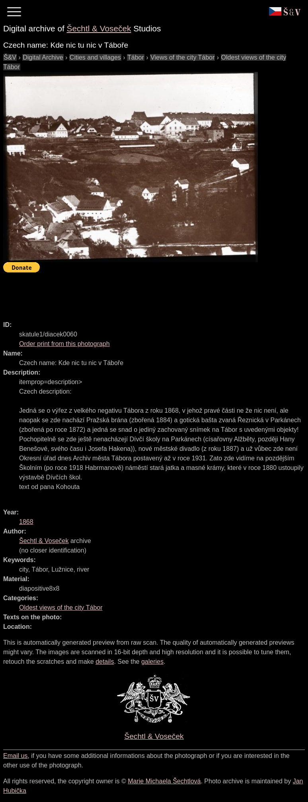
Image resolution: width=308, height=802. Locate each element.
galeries (152, 661)
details (105, 661)
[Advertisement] (148, 293)
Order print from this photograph (64, 343)
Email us (15, 755)
